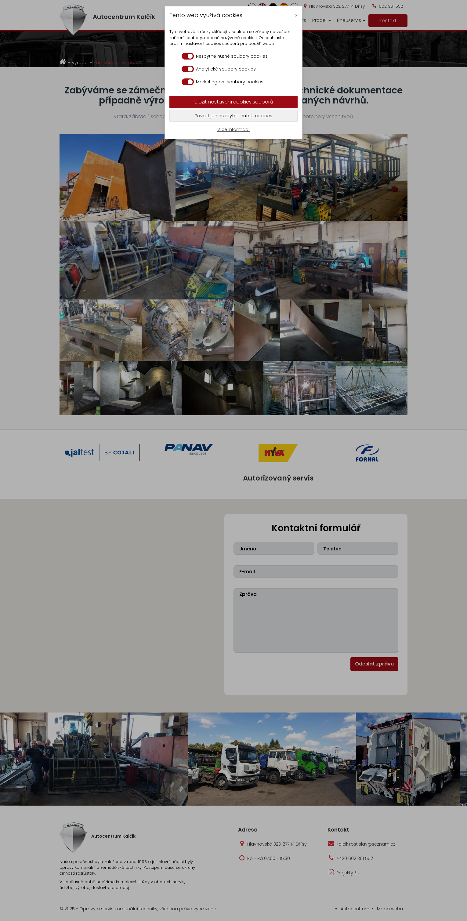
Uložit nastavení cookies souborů (233, 101)
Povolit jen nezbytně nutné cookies (233, 115)
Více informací (233, 129)
